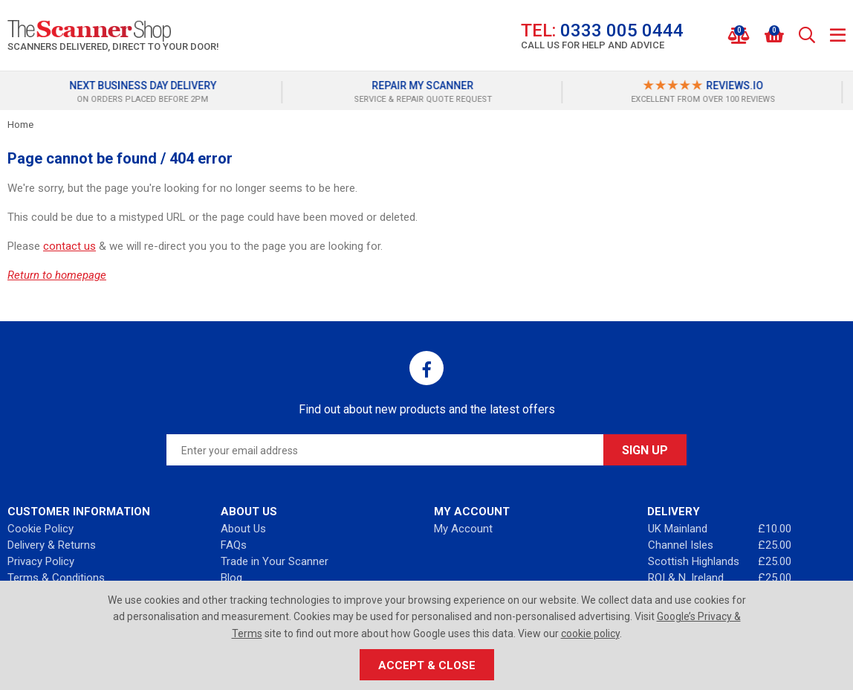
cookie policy (590, 633)
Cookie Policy (40, 528)
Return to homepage (56, 275)
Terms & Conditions (56, 577)
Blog (231, 577)
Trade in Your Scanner (274, 561)
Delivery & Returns (51, 545)
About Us (243, 528)
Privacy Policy (40, 561)
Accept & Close (427, 665)
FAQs (234, 545)
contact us (69, 246)
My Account (463, 528)
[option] (147, 92)
